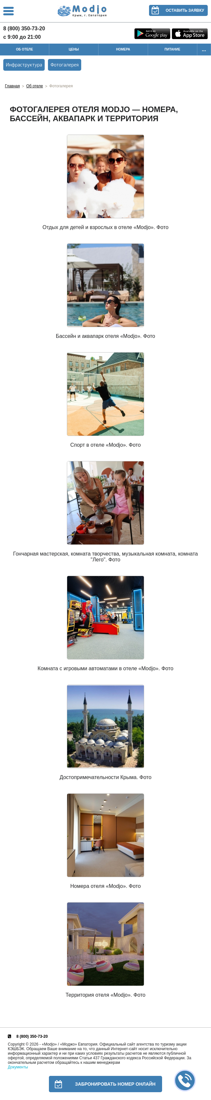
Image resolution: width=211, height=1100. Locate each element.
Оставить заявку (176, 10)
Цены (74, 49)
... (204, 49)
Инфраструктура (24, 65)
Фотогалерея (65, 65)
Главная (12, 86)
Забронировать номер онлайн (102, 1084)
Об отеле (34, 86)
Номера (123, 49)
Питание (172, 49)
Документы (18, 1067)
